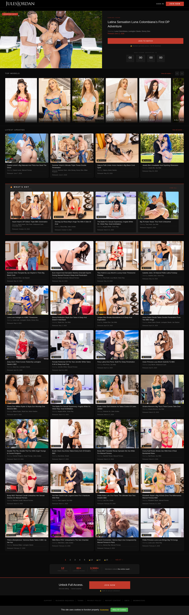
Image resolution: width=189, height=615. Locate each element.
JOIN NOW (109, 585)
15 (106, 560)
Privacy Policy (94, 600)
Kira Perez (106, 364)
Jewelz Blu (151, 168)
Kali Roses (151, 456)
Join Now (174, 4)
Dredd (67, 456)
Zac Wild (158, 168)
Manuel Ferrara (27, 170)
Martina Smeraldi (63, 278)
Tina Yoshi (149, 224)
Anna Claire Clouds (154, 322)
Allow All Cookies (119, 610)
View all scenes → (178, 130)
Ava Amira (61, 456)
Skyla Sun (61, 322)
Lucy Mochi (113, 278)
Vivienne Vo (106, 411)
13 (91, 560)
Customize (104, 610)
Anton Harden (112, 170)
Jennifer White (62, 367)
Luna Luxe (16, 320)
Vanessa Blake (17, 545)
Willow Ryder (17, 411)
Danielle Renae (108, 456)
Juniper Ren (107, 322)
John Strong (71, 170)
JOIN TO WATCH (145, 41)
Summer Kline (17, 278)
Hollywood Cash (38, 224)
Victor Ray (115, 226)
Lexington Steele (134, 31)
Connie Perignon (18, 456)
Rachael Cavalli (18, 500)
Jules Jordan (72, 226)
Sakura (105, 170)
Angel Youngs (28, 456)
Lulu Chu (106, 500)
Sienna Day (106, 545)
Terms (81, 600)
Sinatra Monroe (153, 409)
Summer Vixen (62, 170)
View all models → (167, 73)
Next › (119, 560)
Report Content (113, 600)
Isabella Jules (152, 275)
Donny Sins (146, 31)
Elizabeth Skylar (153, 500)
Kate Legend (62, 500)
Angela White (107, 226)
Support (48, 600)
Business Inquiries (65, 600)
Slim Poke (29, 224)
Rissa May (63, 226)
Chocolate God (16, 226)
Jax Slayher (26, 278)
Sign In (160, 4)
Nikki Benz (61, 542)
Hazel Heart (21, 224)
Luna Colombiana (120, 31)
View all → (174, 188)
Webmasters (139, 600)
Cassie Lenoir (17, 170)
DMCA (127, 600)
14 (98, 560)
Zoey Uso (16, 367)
